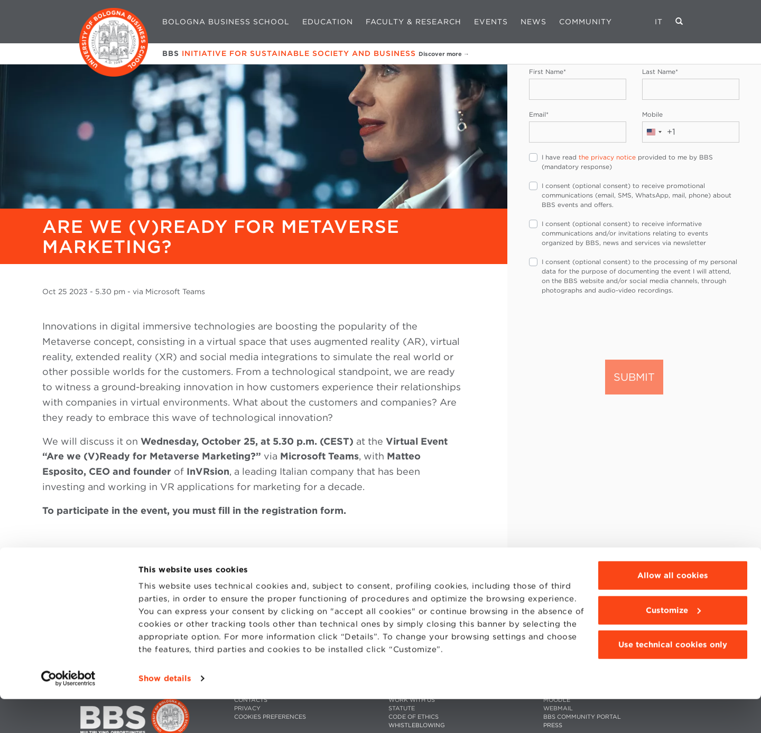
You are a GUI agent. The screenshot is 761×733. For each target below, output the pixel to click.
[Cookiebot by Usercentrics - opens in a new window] (68, 712)
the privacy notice (607, 157)
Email (539, 114)
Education (327, 21)
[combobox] (659, 132)
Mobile (652, 114)
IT (659, 21)
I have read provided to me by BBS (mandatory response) (627, 162)
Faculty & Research (413, 21)
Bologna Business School (226, 21)
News (533, 21)
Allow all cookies (672, 609)
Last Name (660, 72)
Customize (673, 644)
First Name (547, 72)
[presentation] (609, 326)
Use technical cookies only (672, 678)
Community (585, 21)
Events (491, 21)
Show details (164, 712)
